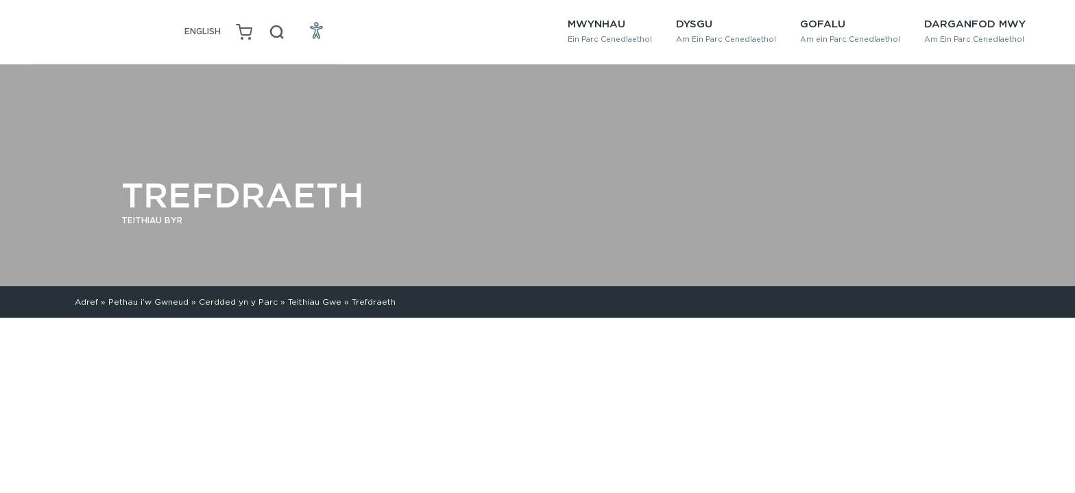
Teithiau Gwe (314, 301)
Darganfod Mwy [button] (975, 30)
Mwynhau (610, 30)
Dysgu (726, 30)
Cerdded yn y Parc (238, 301)
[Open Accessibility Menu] (316, 30)
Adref (86, 301)
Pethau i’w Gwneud (148, 301)
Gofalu (850, 30)
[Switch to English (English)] (202, 32)
